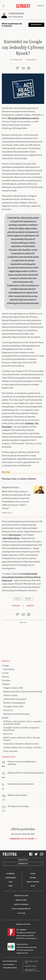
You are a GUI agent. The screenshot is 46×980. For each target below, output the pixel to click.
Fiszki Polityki (22, 944)
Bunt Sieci (8, 734)
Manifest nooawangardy (14, 703)
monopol (28, 599)
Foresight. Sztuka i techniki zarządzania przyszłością (21, 728)
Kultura (33, 878)
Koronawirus (11, 878)
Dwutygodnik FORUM (10, 961)
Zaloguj (40, 6)
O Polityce (21, 913)
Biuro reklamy (21, 900)
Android (23, 930)
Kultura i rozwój (10, 695)
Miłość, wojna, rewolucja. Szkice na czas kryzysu (21, 738)
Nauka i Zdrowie (33, 882)
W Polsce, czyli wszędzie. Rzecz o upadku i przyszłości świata (22, 722)
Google (17, 599)
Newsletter (23, 860)
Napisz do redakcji (21, 904)
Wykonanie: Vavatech (31, 966)
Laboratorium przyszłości (14, 699)
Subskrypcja (23, 864)
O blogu (5, 665)
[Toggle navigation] (3, 6)
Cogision (32, 961)
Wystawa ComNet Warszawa (16, 714)
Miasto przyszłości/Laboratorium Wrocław (22, 691)
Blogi (33, 886)
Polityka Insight (8, 964)
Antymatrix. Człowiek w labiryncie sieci (21, 743)
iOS (17, 930)
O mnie (5, 673)
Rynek (33, 873)
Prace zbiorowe (10, 751)
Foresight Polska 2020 (13, 706)
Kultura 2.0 (8, 710)
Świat (11, 886)
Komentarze (8, 669)
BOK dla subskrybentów (21, 909)
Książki (5, 717)
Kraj (10, 882)
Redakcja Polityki (21, 895)
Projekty (5, 684)
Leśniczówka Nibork (10, 968)
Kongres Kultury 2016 (13, 688)
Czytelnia (6, 680)
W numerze (11, 873)
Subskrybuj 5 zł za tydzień (22, 839)
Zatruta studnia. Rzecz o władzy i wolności (22, 747)
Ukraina (5, 676)
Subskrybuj (36, 25)
